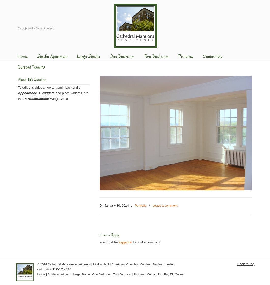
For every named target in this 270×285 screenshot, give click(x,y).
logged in (125, 242)
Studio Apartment (59, 274)
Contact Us (154, 274)
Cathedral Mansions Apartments (69, 264)
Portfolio (140, 205)
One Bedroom (101, 274)
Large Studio (81, 274)
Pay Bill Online (173, 274)
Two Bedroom (122, 274)
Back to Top (246, 264)
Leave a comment (164, 205)
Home (41, 274)
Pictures (139, 274)
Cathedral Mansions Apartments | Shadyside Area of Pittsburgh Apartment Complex (135, 25)
